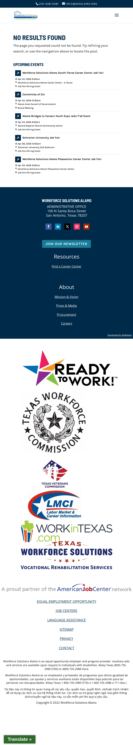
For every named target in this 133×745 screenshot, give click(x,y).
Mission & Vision (66, 297)
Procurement (66, 315)
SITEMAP (67, 629)
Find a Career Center (66, 266)
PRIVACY (66, 638)
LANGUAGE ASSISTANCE (66, 620)
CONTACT (66, 648)
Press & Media (66, 306)
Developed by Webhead (120, 335)
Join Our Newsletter (66, 244)
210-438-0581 (49, 4)
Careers (66, 323)
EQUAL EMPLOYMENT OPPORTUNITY (66, 601)
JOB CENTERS (66, 610)
